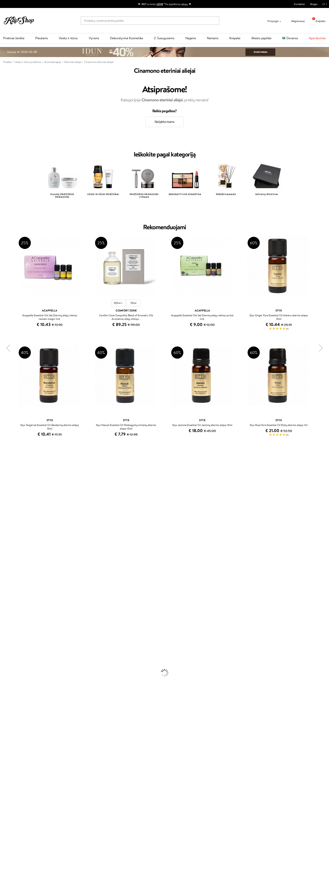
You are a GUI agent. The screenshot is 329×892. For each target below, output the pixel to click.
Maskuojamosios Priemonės (16, 705)
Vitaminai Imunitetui (12, 754)
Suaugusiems (165, 38)
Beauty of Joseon (10, 505)
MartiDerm (6, 509)
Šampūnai (5, 631)
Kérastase (5, 480)
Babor (3, 472)
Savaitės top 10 (122, 781)
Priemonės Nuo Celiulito (14, 680)
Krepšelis (317, 21)
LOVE (160, 4)
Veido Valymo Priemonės (14, 676)
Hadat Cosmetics (10, 562)
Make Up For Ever (10, 615)
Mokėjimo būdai (69, 785)
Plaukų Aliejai (8, 640)
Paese (3, 537)
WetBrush (6, 488)
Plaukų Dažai (7, 660)
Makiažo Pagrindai (10, 697)
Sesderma (6, 484)
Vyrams (94, 38)
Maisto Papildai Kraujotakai (15, 758)
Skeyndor (5, 554)
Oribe (3, 570)
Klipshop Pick (121, 789)
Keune (4, 529)
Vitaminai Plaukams (11, 730)
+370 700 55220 (231, 777)
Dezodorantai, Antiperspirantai (18, 685)
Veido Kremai (8, 664)
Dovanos (292, 38)
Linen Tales (6, 517)
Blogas (313, 4)
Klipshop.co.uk (122, 805)
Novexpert (6, 623)
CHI (2, 587)
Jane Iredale (7, 492)
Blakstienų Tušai (9, 717)
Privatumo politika (16, 781)
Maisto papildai (261, 38)
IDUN (3, 607)
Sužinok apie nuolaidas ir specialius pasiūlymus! (36, 833)
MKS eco (5, 574)
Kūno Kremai (7, 668)
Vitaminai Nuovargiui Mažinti (17, 738)
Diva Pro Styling (9, 558)
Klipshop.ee (120, 809)
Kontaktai (299, 4)
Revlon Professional (11, 566)
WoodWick (6, 513)
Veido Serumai (8, 672)
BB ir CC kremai (9, 713)
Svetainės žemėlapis (17, 798)
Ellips (3, 541)
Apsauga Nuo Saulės (12, 689)
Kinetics (4, 578)
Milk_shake (6, 468)
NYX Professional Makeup (15, 525)
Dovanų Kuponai (69, 793)
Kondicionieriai (8, 636)
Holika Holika (7, 590)
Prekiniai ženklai (13, 38)
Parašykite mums (231, 785)
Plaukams (41, 38)
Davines (4, 464)
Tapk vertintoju (122, 777)
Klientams (66, 773)
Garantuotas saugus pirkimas (265, 762)
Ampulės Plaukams (11, 644)
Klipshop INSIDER (16, 789)
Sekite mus (227, 799)
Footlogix (5, 582)
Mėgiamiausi (295, 21)
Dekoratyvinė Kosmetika (126, 38)
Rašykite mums (164, 122)
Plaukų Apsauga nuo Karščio (16, 656)
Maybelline (6, 501)
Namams (212, 38)
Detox (3, 746)
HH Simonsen (8, 595)
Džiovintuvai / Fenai (11, 652)
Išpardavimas (317, 38)
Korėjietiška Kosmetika (13, 693)
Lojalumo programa (125, 785)
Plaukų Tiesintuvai (10, 648)
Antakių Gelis (8, 701)
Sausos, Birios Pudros (12, 709)
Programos (121, 773)
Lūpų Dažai (6, 726)
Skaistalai (5, 721)
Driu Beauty (7, 546)
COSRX (4, 521)
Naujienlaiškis (17, 829)
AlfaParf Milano (9, 599)
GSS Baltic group (125, 797)
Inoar (3, 476)
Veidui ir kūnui (68, 38)
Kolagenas (6, 734)
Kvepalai (234, 38)
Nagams (190, 38)
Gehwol (4, 533)
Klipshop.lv (120, 801)
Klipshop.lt (13, 773)
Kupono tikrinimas (70, 798)
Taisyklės (11, 777)
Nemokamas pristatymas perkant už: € (30, 762)
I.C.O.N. (5, 497)
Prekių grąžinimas (97, 762)
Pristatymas (67, 789)
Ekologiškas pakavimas (180, 762)
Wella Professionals (11, 550)
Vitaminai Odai (8, 742)
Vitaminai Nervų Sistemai (15, 750)
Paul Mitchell (7, 611)
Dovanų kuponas (177, 773)
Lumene (4, 619)
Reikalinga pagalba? (232, 773)
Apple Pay (12, 785)
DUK (9, 793)
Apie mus (65, 777)
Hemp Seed (7, 603)
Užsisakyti (19, 850)
